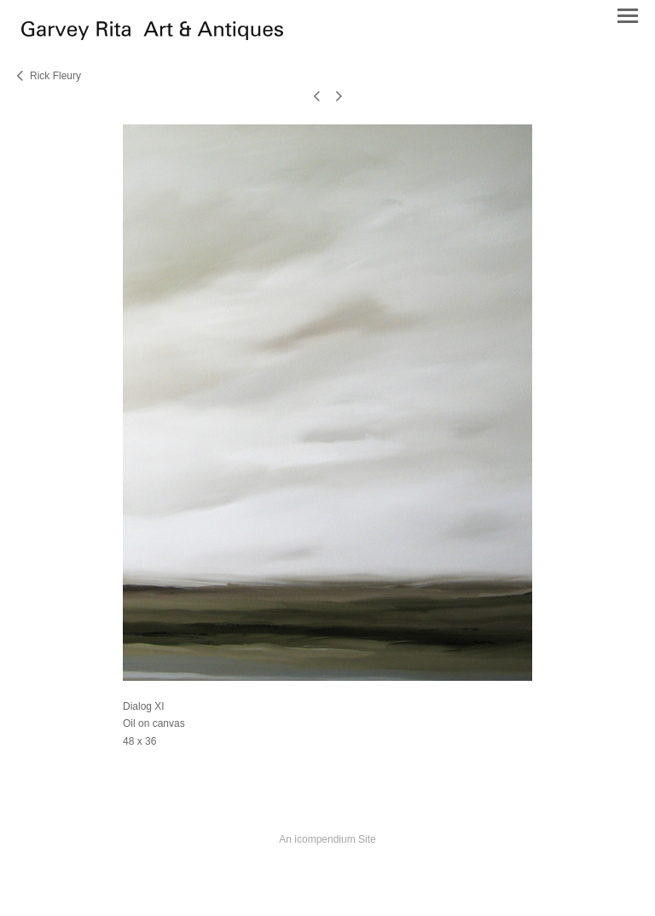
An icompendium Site (327, 839)
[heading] (152, 36)
